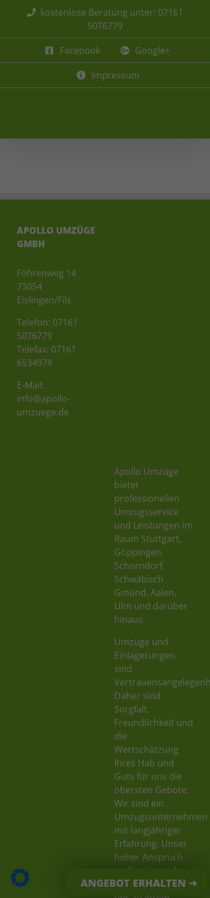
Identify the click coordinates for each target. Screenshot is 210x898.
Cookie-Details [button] (49, 424)
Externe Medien (156, 282)
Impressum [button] (167, 424)
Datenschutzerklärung (50, 235)
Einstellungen (92, 246)
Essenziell (34, 282)
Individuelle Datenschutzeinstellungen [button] (105, 394)
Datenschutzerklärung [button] (111, 424)
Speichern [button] (105, 355)
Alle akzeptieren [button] (105, 322)
